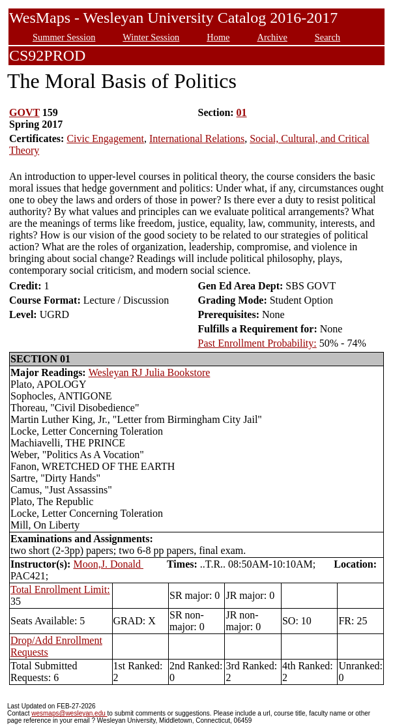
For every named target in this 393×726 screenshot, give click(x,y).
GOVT (24, 112)
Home (218, 37)
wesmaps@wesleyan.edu (69, 713)
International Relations (196, 138)
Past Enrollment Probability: (257, 343)
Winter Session (151, 37)
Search (327, 37)
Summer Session (64, 37)
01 (242, 112)
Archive (272, 37)
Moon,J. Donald (108, 564)
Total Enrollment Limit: (60, 589)
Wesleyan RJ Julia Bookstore (150, 372)
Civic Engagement (105, 138)
